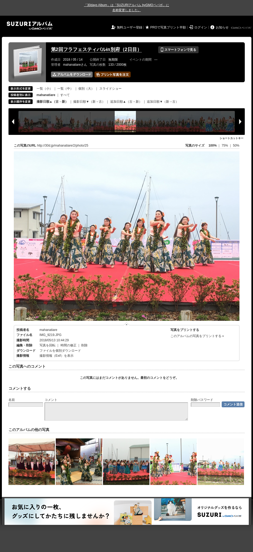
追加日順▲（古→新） (126, 101)
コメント (51, 400)
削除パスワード (202, 400)
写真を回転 (47, 345)
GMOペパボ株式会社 (241, 28)
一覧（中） (65, 88)
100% (212, 145)
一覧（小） (45, 88)
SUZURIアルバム (29, 25)
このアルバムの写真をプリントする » (197, 336)
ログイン (200, 27)
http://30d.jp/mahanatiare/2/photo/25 (62, 145)
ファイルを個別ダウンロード (60, 350)
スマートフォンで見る (178, 49)
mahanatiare (48, 330)
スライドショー (110, 88)
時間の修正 (68, 345)
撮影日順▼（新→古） (89, 101)
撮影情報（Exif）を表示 (57, 356)
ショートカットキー (231, 138)
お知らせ (222, 27)
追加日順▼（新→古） (163, 101)
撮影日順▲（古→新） (52, 101)
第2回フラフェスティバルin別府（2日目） (96, 49)
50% (236, 145)
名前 (11, 400)
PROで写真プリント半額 (168, 27)
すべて (65, 95)
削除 (84, 345)
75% (225, 145)
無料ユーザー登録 (129, 27)
